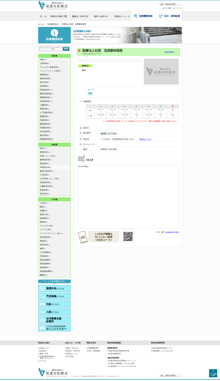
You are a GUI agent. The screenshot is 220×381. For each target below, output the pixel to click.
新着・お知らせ (72, 348)
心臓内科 (45, 105)
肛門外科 (45, 194)
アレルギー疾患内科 (49, 67)
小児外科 (45, 175)
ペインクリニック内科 (50, 71)
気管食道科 (46, 237)
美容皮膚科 (46, 260)
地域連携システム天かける (163, 351)
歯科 (43, 248)
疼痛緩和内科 (47, 139)
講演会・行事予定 (73, 351)
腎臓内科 (45, 116)
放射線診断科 (47, 271)
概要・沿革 (44, 353)
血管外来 (45, 245)
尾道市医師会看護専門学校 (119, 351)
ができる (55, 288)
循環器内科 (46, 97)
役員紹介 (43, 351)
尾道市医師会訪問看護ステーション (122, 361)
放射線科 (45, 267)
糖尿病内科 (46, 124)
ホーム (41, 24)
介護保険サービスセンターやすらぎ (122, 366)
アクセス (178, 8)
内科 (43, 59)
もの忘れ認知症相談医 (56, 327)
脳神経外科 (46, 160)
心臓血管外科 (47, 186)
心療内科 (45, 63)
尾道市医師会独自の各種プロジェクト (47, 357)
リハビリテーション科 (51, 233)
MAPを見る (169, 52)
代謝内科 (45, 120)
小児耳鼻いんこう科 (49, 179)
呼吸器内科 (46, 90)
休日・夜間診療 (172, 16)
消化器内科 (46, 101)
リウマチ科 (46, 230)
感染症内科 (46, 78)
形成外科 (45, 163)
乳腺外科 (45, 190)
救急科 (44, 241)
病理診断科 (46, 264)
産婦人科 (45, 214)
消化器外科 (46, 182)
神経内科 (45, 109)
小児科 (44, 203)
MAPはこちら (145, 139)
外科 (43, 148)
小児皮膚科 (46, 252)
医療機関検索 (146, 16)
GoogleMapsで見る (172, 232)
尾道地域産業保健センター (163, 348)
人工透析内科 (47, 113)
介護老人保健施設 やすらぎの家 (121, 363)
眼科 (43, 207)
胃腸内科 (45, 75)
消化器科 (45, 256)
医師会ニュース (72, 353)
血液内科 (45, 86)
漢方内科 (45, 82)
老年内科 (45, 135)
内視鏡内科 (46, 128)
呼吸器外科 (46, 167)
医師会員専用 (170, 4)
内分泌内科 (46, 131)
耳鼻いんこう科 (48, 156)
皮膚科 (44, 211)
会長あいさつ (45, 348)
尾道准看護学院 (115, 353)
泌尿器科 (45, 218)
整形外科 (45, 152)
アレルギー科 (47, 226)
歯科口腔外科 (47, 171)
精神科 (44, 222)
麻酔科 (44, 275)
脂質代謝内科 (47, 94)
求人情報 (168, 8)
